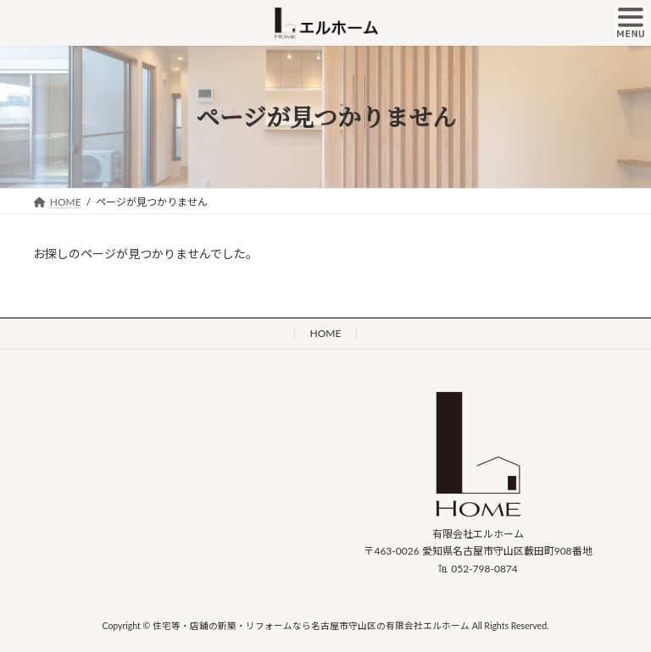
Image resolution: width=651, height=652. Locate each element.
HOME (326, 333)
